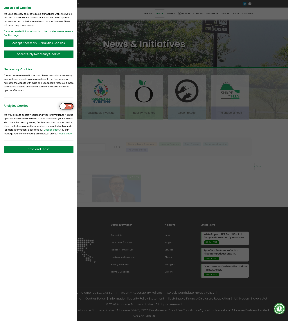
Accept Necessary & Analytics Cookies (38, 43)
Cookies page (51, 130)
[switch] (66, 106)
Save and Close (38, 149)
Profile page (65, 134)
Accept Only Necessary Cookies (38, 54)
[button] (279, 309)
